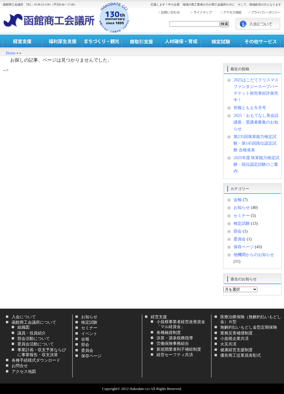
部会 (238, 231)
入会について (24, 316)
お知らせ (242, 207)
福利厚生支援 (62, 41)
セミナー (242, 215)
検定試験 (221, 41)
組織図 (23, 327)
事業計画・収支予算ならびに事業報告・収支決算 (41, 352)
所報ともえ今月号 (250, 107)
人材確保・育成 (181, 41)
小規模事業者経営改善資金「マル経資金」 (180, 324)
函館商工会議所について (34, 322)
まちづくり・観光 (102, 41)
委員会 (240, 239)
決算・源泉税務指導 (174, 338)
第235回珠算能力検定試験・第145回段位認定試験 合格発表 (255, 143)
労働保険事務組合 (172, 343)
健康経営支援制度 (236, 349)
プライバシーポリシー (264, 12)
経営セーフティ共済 (174, 354)
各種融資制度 (168, 332)
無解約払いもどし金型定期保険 (248, 327)
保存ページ (244, 246)
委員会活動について (35, 344)
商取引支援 (142, 41)
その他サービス (261, 41)
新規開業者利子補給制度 (178, 349)
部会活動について (33, 338)
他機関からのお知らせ (254, 254)
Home (10, 53)
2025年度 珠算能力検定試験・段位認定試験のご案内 (256, 164)
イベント (89, 333)
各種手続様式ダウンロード (36, 360)
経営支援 (23, 41)
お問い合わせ (174, 12)
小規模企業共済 (234, 338)
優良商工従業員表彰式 (240, 355)
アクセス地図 (234, 12)
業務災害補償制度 (236, 333)
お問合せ (20, 365)
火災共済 (228, 344)
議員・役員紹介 (31, 333)
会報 (238, 199)
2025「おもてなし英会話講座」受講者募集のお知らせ (256, 122)
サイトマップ (205, 12)
